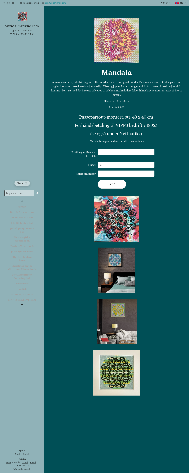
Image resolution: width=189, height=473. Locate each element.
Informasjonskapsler (22, 469)
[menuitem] (22, 206)
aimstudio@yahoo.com (55, 2)
